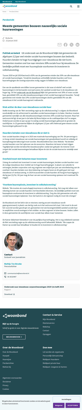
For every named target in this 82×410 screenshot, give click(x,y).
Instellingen (66, 399)
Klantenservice (48, 323)
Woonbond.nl (7, 2)
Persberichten (13, 11)
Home (4, 11)
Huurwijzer (7, 359)
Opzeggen (47, 334)
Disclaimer (7, 381)
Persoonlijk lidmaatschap (53, 355)
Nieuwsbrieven (14, 337)
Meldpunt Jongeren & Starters (55, 367)
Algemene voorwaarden (12, 378)
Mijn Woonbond (20, 2)
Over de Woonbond (10, 352)
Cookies (6, 389)
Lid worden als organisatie (53, 352)
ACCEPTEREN (73, 405)
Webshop (46, 327)
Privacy (5, 385)
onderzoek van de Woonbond (28, 92)
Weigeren (58, 405)
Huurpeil (6, 355)
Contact (46, 330)
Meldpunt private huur (51, 363)
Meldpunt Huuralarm (51, 359)
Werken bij (7, 367)
